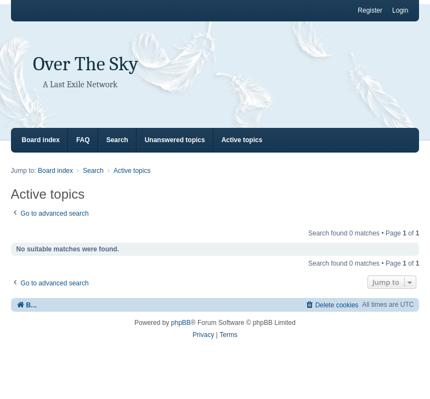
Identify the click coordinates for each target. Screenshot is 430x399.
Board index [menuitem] (41, 140)
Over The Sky (85, 64)
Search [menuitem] (117, 140)
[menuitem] (332, 305)
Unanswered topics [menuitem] (175, 140)
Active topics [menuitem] (242, 140)
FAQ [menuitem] (83, 140)
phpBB (181, 323)
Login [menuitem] (400, 10)
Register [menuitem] (370, 10)
